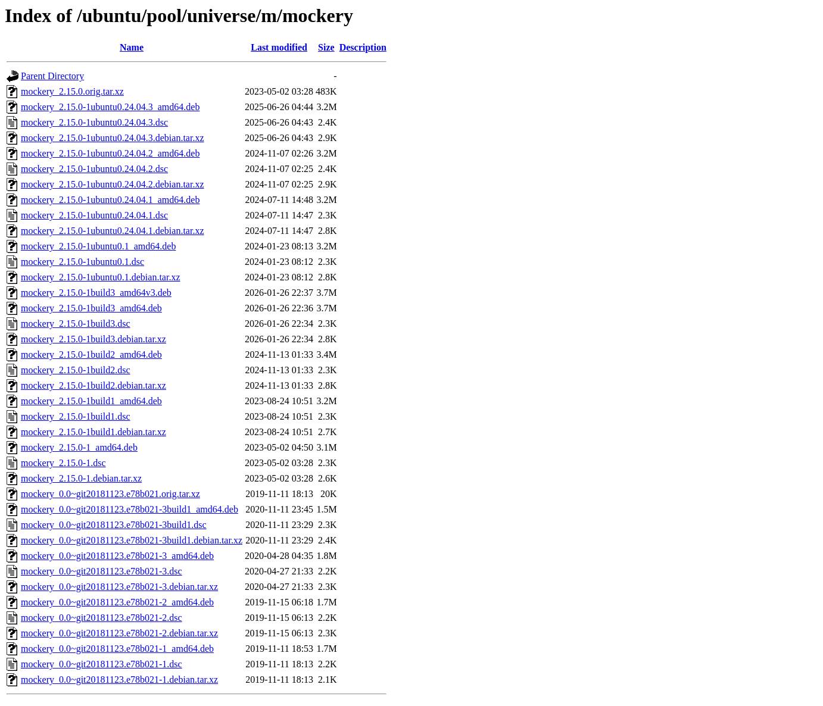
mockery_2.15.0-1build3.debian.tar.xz (93, 339)
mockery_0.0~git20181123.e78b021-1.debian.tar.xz (119, 679)
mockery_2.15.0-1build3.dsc (75, 323)
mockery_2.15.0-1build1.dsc (75, 416)
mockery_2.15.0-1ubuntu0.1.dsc (82, 262)
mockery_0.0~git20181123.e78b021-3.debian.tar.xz (119, 587)
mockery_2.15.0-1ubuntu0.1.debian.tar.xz (100, 277)
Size (326, 47)
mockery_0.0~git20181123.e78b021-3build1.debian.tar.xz (131, 540)
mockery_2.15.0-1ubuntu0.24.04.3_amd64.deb (110, 107)
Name (132, 47)
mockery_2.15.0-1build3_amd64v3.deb (96, 293)
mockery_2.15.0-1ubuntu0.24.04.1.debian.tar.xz (112, 231)
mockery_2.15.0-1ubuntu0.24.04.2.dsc (94, 169)
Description (362, 47)
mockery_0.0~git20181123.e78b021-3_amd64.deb (117, 556)
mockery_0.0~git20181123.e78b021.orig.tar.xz (110, 494)
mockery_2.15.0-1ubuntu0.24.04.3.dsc (94, 122)
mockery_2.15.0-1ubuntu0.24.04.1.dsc (94, 215)
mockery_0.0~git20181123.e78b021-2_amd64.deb (117, 602)
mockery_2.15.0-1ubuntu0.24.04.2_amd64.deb (110, 153)
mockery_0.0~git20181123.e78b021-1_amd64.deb (117, 648)
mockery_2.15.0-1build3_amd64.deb (91, 308)
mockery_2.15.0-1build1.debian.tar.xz (93, 432)
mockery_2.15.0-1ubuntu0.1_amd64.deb (98, 246)
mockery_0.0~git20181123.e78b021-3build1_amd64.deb (129, 509)
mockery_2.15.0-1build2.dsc (75, 370)
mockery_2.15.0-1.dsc (63, 463)
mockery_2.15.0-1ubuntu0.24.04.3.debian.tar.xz (112, 138)
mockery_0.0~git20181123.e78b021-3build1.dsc (114, 525)
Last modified (279, 47)
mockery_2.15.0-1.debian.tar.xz (81, 478)
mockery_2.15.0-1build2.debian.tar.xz (93, 385)
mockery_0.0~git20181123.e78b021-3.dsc (101, 571)
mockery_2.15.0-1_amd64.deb (79, 447)
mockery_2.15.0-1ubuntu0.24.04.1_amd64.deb (110, 200)
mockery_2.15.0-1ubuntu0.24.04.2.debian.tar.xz (112, 184)
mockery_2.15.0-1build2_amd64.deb (91, 354)
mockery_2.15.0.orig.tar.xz (72, 91)
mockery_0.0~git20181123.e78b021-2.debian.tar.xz (119, 633)
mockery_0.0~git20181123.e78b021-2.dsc (101, 618)
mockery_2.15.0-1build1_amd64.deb (91, 401)
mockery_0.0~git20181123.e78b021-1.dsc (101, 664)
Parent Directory (52, 76)
